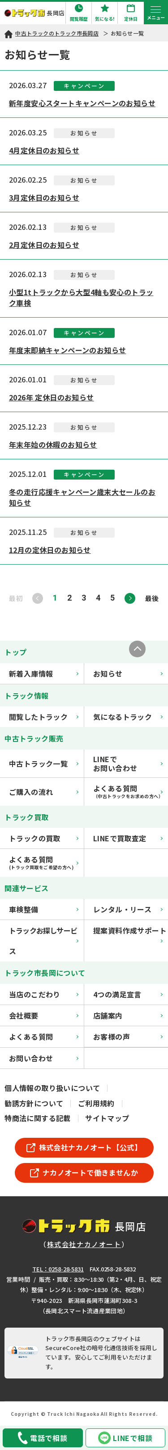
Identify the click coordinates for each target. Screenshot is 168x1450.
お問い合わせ (43, 1058)
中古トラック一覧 (43, 763)
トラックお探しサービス (43, 940)
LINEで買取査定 (128, 838)
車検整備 (43, 909)
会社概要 (43, 1015)
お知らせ (128, 673)
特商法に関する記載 (37, 1118)
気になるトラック (128, 716)
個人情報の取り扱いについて (52, 1087)
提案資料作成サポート (130, 934)
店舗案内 (128, 1015)
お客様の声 (128, 1036)
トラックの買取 (43, 838)
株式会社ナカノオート (84, 1244)
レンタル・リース (128, 909)
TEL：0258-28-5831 (58, 1269)
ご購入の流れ (43, 791)
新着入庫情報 (43, 673)
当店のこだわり (43, 994)
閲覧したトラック (43, 716)
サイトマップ (107, 1118)
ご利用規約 (96, 1103)
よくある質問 (43, 1036)
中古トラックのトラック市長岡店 (57, 33)
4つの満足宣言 (128, 994)
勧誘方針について (33, 1103)
